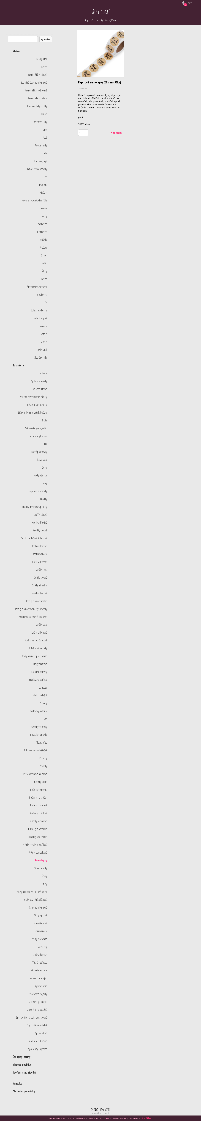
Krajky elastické (40, 664)
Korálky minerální (39, 585)
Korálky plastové (39, 593)
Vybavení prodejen (38, 978)
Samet (44, 255)
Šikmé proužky (40, 868)
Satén (44, 263)
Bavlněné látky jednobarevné (34, 82)
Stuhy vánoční (41, 931)
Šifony (44, 271)
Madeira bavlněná (39, 695)
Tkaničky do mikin (39, 954)
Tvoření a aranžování (24, 1072)
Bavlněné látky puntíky (37, 106)
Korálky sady (41, 624)
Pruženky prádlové (38, 813)
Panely (44, 216)
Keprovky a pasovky (38, 491)
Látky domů (100, 12)
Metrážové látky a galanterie (100, 1113)
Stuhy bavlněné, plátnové (35, 899)
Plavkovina (42, 224)
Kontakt (17, 1083)
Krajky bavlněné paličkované (34, 656)
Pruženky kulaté (40, 782)
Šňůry (44, 876)
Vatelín (44, 334)
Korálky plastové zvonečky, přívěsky (31, 609)
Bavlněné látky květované (35, 90)
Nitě (45, 719)
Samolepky (41, 860)
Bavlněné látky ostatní (37, 98)
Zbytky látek (42, 350)
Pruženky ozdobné (38, 805)
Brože (44, 420)
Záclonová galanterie (37, 1002)
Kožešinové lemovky (38, 648)
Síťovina (43, 279)
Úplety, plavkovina (39, 310)
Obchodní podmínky (24, 1091)
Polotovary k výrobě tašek (35, 750)
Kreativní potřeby (39, 672)
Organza (43, 208)
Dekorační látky (40, 122)
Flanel (44, 130)
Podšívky (43, 240)
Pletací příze (41, 742)
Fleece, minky (41, 145)
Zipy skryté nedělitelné (37, 1025)
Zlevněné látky (40, 357)
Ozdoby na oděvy (39, 727)
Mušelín (43, 192)
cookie (106, 1118)
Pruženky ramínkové (38, 821)
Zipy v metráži (41, 1033)
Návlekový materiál (38, 711)
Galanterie (18, 365)
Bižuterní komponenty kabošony (32, 412)
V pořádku (146, 1118)
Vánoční (43, 326)
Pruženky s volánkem (37, 837)
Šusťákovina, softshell (37, 287)
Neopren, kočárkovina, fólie (34, 200)
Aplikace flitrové (40, 389)
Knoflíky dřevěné (39, 522)
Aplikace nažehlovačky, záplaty (33, 397)
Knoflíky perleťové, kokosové (34, 538)
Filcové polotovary (38, 452)
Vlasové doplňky (22, 1064)
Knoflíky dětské (40, 515)
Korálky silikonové (39, 632)
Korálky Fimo (41, 569)
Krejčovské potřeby (38, 679)
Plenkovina (42, 232)
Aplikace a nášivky (39, 381)
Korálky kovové (40, 577)
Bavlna (44, 67)
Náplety (43, 703)
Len (45, 177)
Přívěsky (43, 766)
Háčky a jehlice (40, 475)
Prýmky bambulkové (38, 852)
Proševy (43, 247)
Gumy (44, 467)
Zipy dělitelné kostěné (37, 1009)
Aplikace (43, 373)
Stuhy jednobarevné (38, 907)
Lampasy (43, 687)
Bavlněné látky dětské (37, 75)
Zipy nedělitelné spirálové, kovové (31, 1017)
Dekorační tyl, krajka (38, 436)
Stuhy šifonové (40, 923)
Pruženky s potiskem (37, 829)
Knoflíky (43, 499)
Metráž (17, 51)
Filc (45, 444)
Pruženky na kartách (38, 797)
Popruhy (43, 758)
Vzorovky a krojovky (38, 994)
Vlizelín (44, 342)
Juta (45, 153)
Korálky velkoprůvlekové (36, 640)
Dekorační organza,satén (36, 428)
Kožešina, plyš (40, 161)
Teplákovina (41, 295)
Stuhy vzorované (39, 939)
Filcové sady (41, 460)
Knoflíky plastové (39, 546)
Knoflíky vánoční (40, 554)
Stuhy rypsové (40, 915)
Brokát (44, 114)
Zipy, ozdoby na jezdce (37, 1049)
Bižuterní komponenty (37, 405)
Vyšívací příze (41, 986)
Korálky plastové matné (36, 601)
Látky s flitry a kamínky (37, 169)
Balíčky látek (41, 59)
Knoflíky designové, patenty (34, 507)
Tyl (46, 302)
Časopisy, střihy (21, 1057)
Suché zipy (42, 947)
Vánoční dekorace (39, 970)
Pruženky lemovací (38, 789)
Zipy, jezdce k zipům (38, 1041)
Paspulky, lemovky (38, 734)
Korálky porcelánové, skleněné (33, 617)
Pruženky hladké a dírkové (35, 774)
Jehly (45, 483)
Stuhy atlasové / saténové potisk (32, 892)
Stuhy (44, 884)
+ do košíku (116, 132)
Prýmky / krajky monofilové (35, 844)
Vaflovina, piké (40, 318)
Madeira (43, 185)
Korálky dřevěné (39, 562)
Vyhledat (45, 39)
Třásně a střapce (39, 962)
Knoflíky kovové (40, 530)
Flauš (45, 137)
